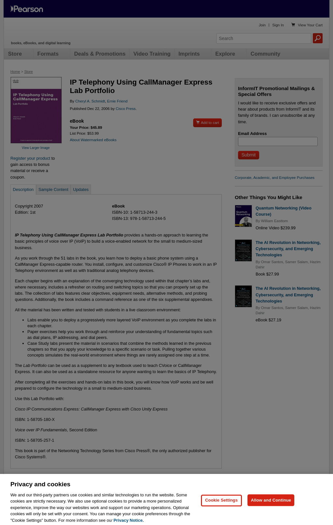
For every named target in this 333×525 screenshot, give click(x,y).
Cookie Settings (221, 510)
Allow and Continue (271, 510)
